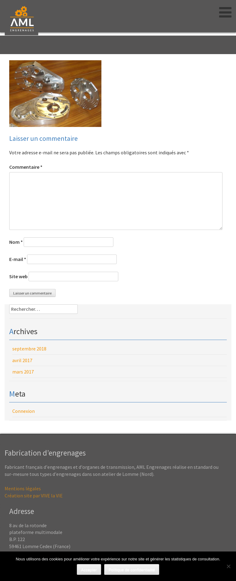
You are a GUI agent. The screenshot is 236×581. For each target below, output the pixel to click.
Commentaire (25, 167)
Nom (16, 242)
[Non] (228, 566)
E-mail (17, 259)
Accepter (89, 569)
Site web (18, 276)
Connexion (23, 411)
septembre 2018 (29, 349)
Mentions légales (23, 488)
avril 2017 (22, 360)
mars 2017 (23, 372)
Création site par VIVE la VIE (34, 495)
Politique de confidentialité (131, 569)
